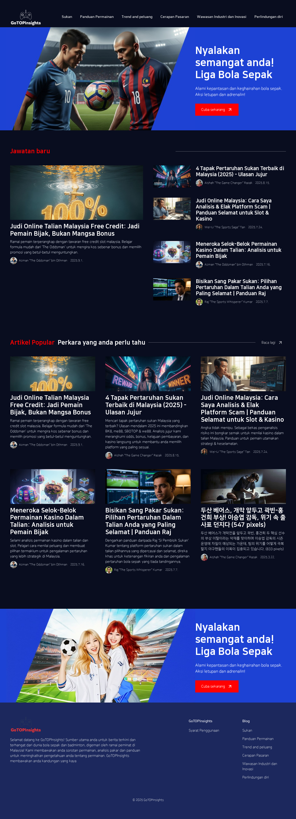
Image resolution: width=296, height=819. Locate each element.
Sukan (247, 731)
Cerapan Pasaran (255, 755)
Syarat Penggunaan (204, 731)
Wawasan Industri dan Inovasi (259, 766)
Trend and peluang (257, 747)
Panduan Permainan (258, 739)
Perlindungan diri (255, 777)
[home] (26, 17)
